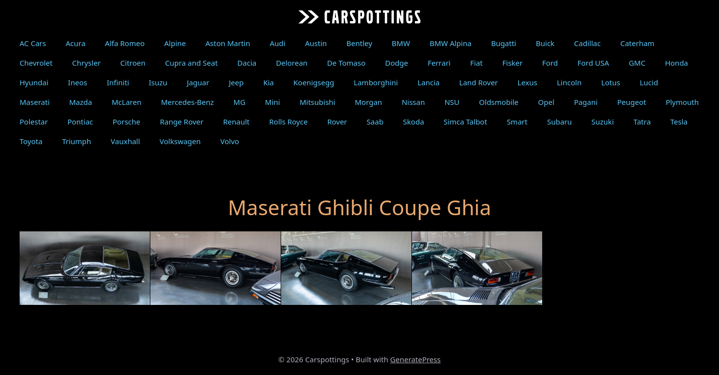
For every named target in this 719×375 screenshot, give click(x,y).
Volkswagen (180, 141)
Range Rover (182, 121)
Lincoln (569, 82)
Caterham (637, 43)
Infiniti (118, 82)
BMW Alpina (450, 43)
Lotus (610, 82)
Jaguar (198, 82)
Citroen (132, 63)
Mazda (80, 102)
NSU (451, 102)
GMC (637, 63)
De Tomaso (346, 63)
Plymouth (682, 102)
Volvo (229, 141)
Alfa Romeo (124, 43)
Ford (550, 63)
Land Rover (478, 82)
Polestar (34, 121)
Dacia (247, 63)
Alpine (175, 43)
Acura (75, 43)
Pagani (586, 102)
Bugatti (503, 43)
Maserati (34, 102)
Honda (676, 63)
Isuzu (158, 82)
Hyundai (34, 82)
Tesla (679, 121)
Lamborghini (376, 82)
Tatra (641, 121)
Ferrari (439, 63)
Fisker (512, 63)
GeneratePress (415, 359)
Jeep (236, 82)
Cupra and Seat (191, 63)
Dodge (396, 63)
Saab (375, 121)
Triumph (76, 141)
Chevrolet (36, 63)
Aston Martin (228, 43)
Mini (272, 102)
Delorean (291, 63)
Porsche (126, 121)
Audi (278, 43)
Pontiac (80, 121)
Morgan (368, 102)
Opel (546, 102)
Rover (337, 121)
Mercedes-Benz (187, 102)
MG (240, 102)
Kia (268, 82)
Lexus (527, 82)
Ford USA (593, 63)
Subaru (559, 121)
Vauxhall (125, 141)
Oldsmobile (499, 102)
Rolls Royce (288, 121)
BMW (401, 43)
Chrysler (86, 63)
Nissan (413, 102)
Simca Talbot (465, 121)
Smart (517, 121)
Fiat (476, 63)
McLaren (127, 102)
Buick (545, 43)
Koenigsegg (313, 82)
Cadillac (587, 43)
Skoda (413, 121)
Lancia (428, 82)
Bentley (359, 43)
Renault (236, 121)
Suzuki (603, 121)
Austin (316, 43)
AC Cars (33, 43)
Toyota (31, 141)
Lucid (649, 82)
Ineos (77, 82)
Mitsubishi (318, 102)
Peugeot (631, 102)
